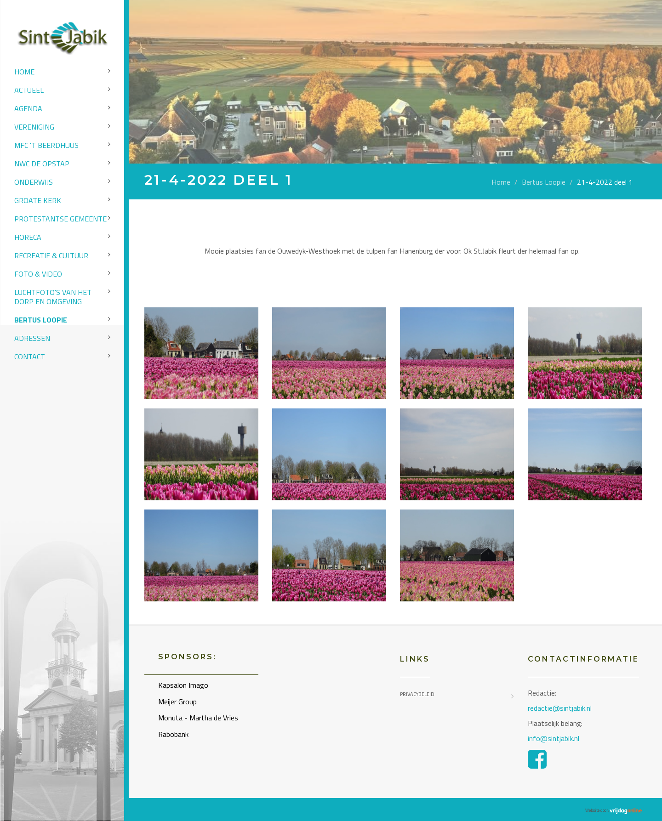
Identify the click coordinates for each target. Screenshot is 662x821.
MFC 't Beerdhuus (46, 145)
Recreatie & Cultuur (51, 255)
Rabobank (173, 734)
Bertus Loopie (40, 319)
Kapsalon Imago (183, 685)
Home (24, 71)
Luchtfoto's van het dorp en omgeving (52, 297)
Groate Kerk (37, 200)
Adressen (32, 338)
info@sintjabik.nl (554, 738)
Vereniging (34, 126)
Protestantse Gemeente (60, 218)
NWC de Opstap (41, 163)
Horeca (27, 237)
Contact (29, 356)
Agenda (28, 108)
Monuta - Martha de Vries (198, 717)
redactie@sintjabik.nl (560, 707)
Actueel (29, 90)
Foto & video (38, 273)
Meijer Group (177, 701)
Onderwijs (33, 181)
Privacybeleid (417, 694)
